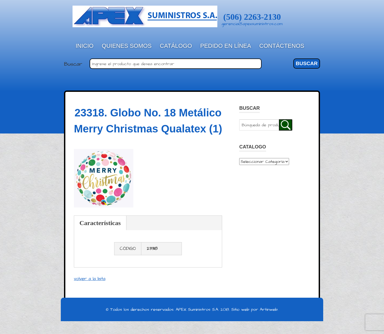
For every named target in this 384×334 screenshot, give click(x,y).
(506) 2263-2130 (252, 17)
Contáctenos (281, 45)
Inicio (85, 45)
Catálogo (176, 45)
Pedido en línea (225, 45)
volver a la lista (89, 279)
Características (100, 222)
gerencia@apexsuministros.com (252, 24)
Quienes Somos (127, 45)
